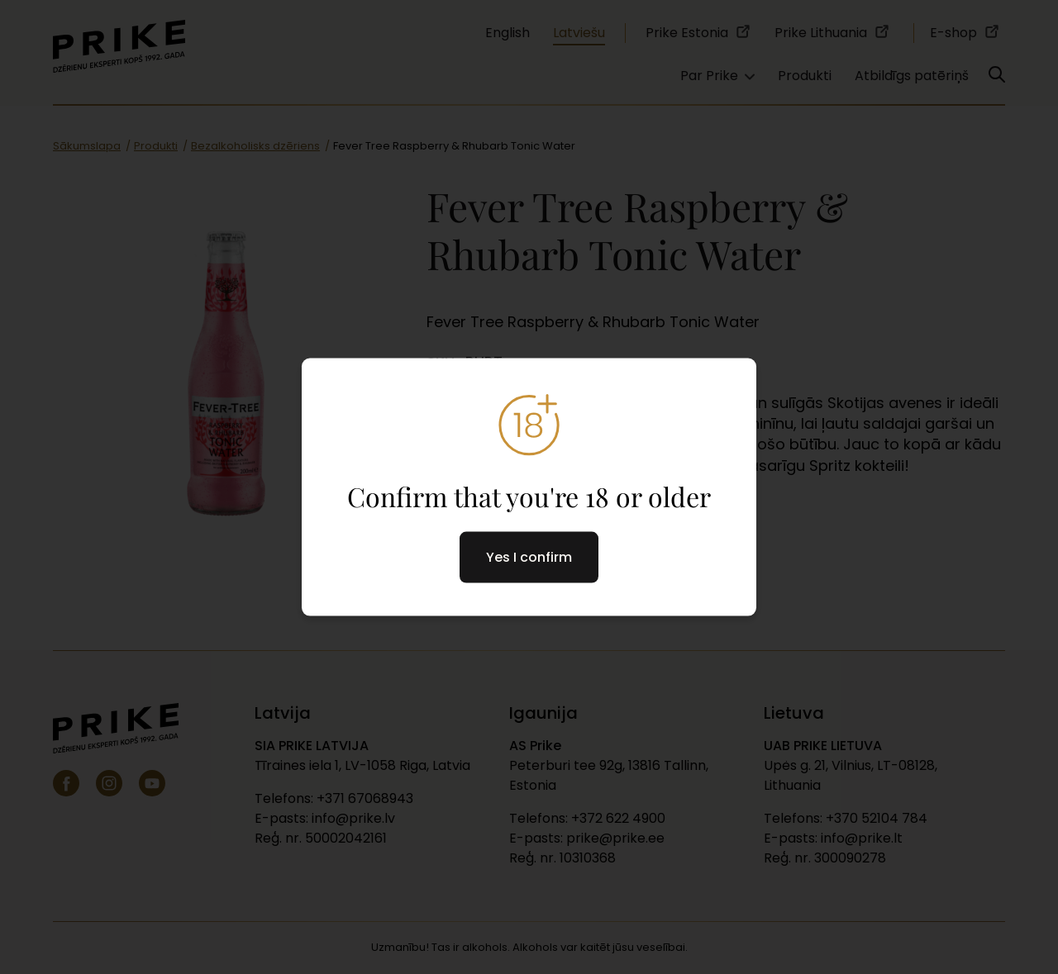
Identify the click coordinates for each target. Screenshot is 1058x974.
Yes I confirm (529, 557)
